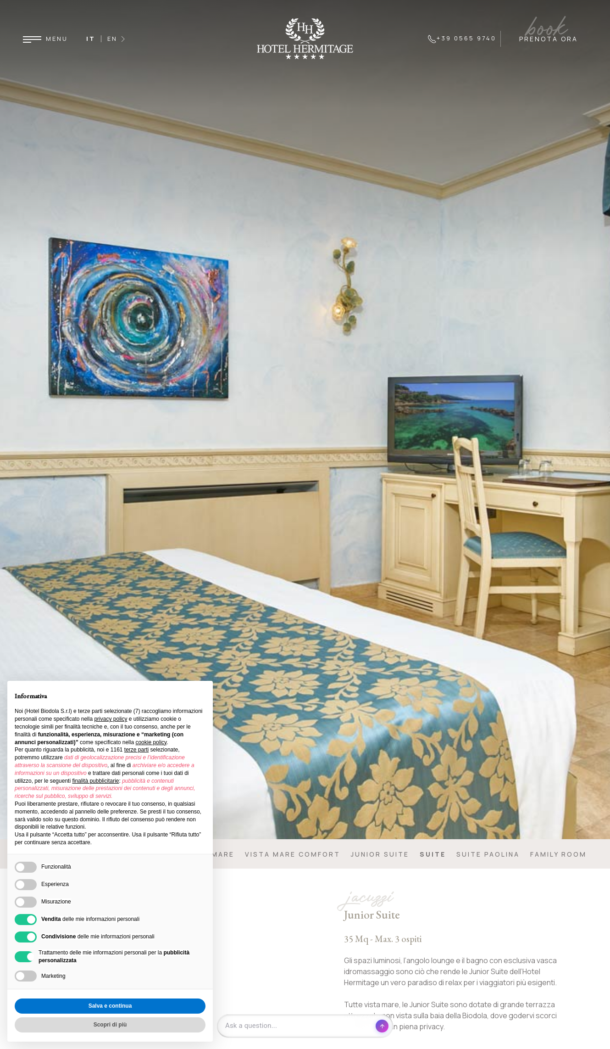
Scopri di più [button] (110, 1024)
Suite (433, 854)
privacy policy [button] (110, 719)
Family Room (558, 854)
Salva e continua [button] (110, 1006)
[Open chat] (305, 1026)
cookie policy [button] (150, 742)
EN (112, 38)
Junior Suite (380, 854)
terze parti (136, 749)
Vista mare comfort (292, 854)
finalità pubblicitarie (95, 781)
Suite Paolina (488, 854)
